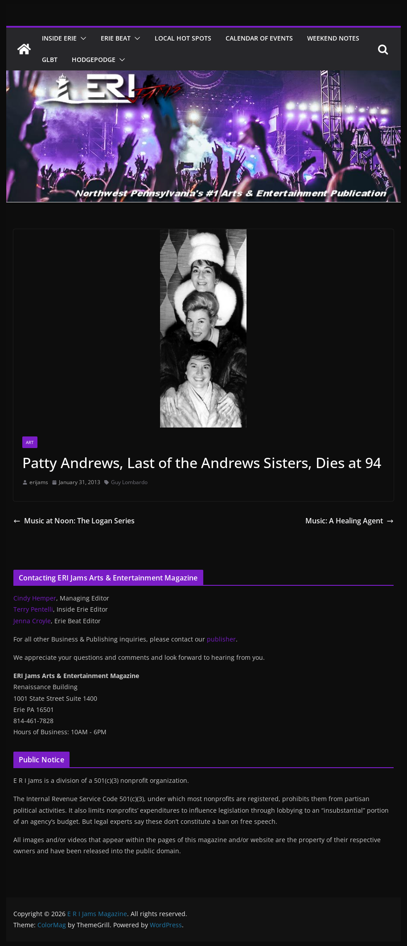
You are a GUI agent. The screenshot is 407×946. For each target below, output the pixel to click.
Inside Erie (59, 38)
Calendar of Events (259, 38)
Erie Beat (116, 38)
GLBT (50, 59)
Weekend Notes (333, 38)
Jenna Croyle (32, 621)
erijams (38, 482)
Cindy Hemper (34, 598)
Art (30, 442)
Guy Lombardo (129, 482)
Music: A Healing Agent (349, 521)
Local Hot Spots (183, 38)
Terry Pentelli (33, 609)
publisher (221, 639)
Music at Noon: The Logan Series (74, 521)
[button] (81, 38)
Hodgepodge (93, 59)
